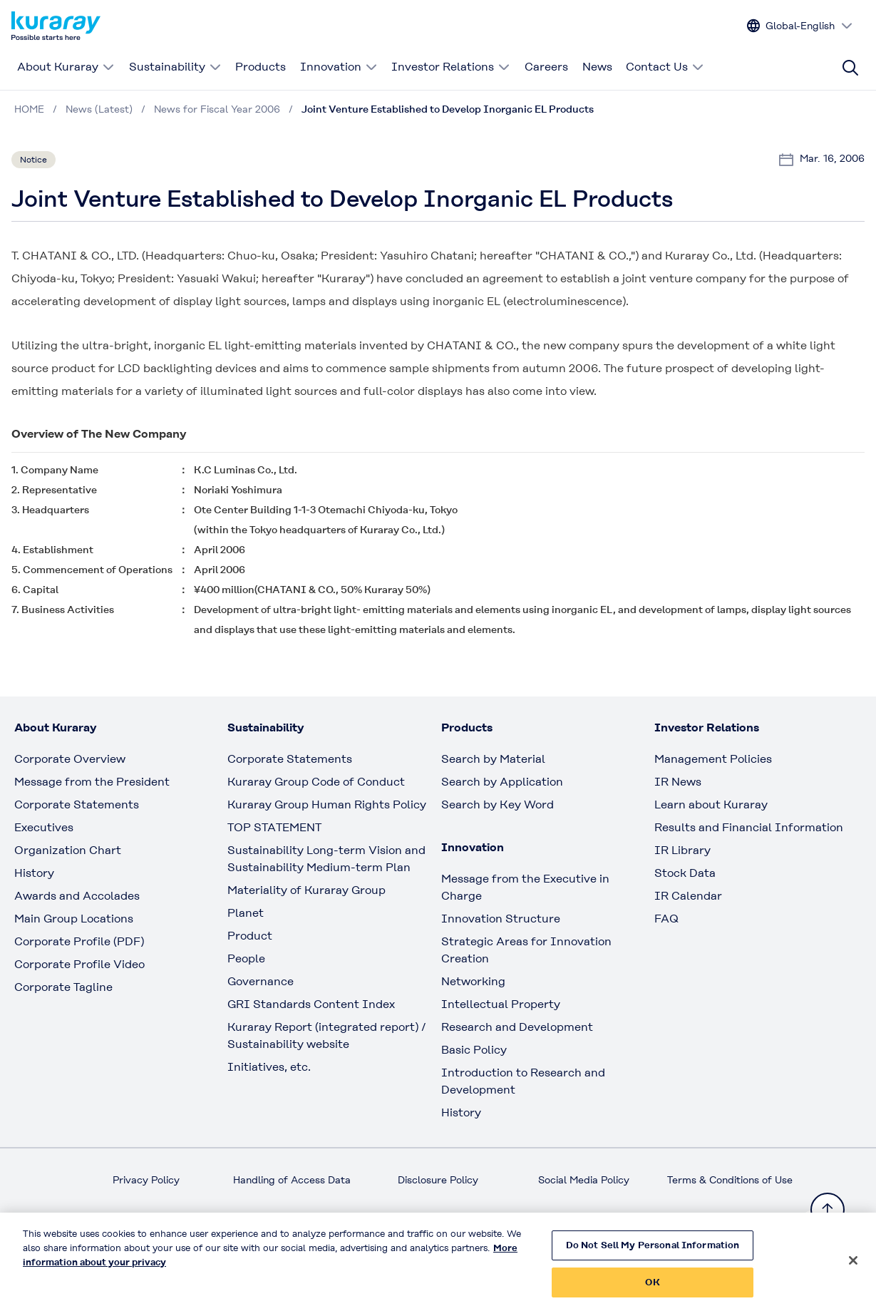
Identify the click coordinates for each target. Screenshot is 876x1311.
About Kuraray (66, 66)
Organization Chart (67, 850)
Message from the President (92, 781)
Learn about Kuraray (711, 804)
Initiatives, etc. (269, 1067)
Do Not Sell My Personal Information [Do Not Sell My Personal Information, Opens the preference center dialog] (653, 1252)
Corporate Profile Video (79, 964)
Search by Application (502, 781)
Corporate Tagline (63, 987)
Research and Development (517, 1027)
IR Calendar (688, 896)
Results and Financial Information (748, 827)
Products (260, 66)
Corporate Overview (69, 759)
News (597, 66)
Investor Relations (450, 66)
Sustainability (175, 66)
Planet (245, 913)
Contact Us (665, 66)
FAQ (666, 918)
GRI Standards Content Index (311, 1004)
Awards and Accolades (77, 896)
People (246, 958)
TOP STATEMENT (274, 827)
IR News (677, 781)
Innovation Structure (500, 918)
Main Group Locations (73, 918)
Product (249, 935)
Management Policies (713, 759)
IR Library (682, 850)
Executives (43, 827)
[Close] (853, 1267)
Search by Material (493, 759)
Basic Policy (474, 1049)
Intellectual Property (500, 1004)
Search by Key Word (497, 804)
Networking (473, 981)
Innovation (339, 66)
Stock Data (685, 873)
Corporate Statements (76, 804)
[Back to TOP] (827, 1210)
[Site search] (850, 67)
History (34, 873)
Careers (546, 66)
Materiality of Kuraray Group (306, 890)
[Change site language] (800, 26)
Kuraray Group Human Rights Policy (326, 804)
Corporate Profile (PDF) (79, 941)
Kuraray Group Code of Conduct (316, 781)
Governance (260, 981)
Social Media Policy (583, 1180)
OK (652, 1289)
